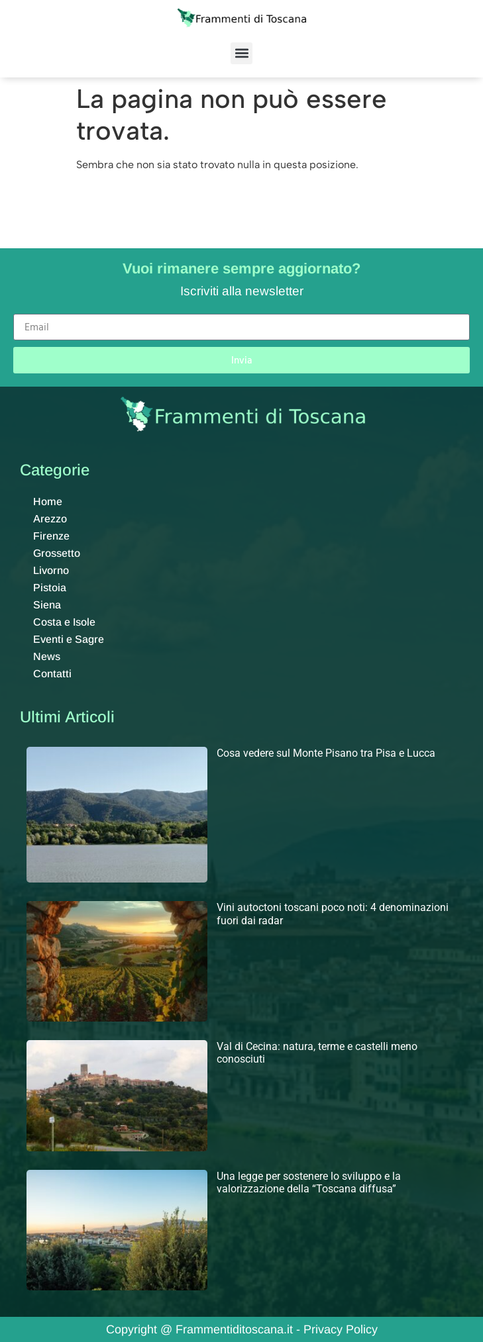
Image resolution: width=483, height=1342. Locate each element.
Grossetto (56, 553)
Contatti (52, 673)
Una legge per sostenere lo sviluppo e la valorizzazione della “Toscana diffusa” (309, 1182)
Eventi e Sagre (68, 639)
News (46, 656)
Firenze (51, 536)
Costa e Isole (64, 622)
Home (47, 501)
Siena (47, 604)
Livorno (51, 570)
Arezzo (50, 518)
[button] (241, 53)
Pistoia (49, 587)
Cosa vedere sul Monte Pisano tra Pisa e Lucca (326, 753)
